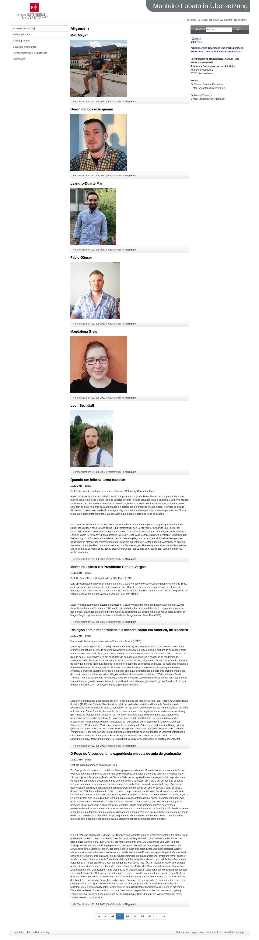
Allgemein (130, 101)
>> (163, 916)
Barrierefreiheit (214, 932)
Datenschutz (182, 932)
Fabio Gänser (81, 257)
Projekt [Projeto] (21, 40)
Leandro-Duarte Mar (86, 183)
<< (99, 916)
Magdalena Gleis (83, 331)
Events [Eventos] (22, 34)
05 (142, 916)
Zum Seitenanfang (234, 932)
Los (236, 29)
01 (112, 916)
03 (127, 916)
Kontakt (242, 20)
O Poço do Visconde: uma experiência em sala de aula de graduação (125, 754)
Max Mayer (79, 35)
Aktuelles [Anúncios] (24, 28)
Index (216, 20)
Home (193, 20)
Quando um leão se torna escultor (97, 480)
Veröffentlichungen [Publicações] (30, 52)
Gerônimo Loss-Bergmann (91, 109)
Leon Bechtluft (82, 405)
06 (150, 916)
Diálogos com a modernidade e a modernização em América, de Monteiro (129, 630)
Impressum (19, 59)
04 (135, 916)
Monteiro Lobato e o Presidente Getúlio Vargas (108, 567)
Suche (204, 20)
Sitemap (228, 20)
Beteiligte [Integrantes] (25, 46)
